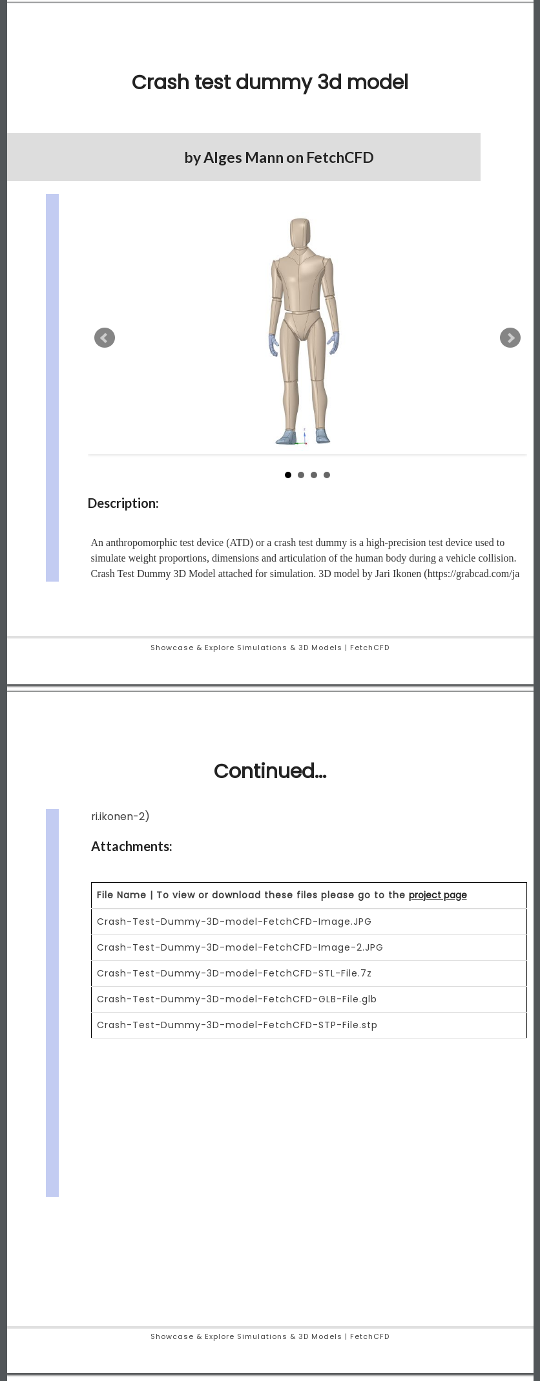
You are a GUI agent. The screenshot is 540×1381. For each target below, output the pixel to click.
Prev (104, 338)
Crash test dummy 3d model (270, 82)
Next (510, 338)
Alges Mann (243, 157)
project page (438, 895)
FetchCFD (340, 157)
